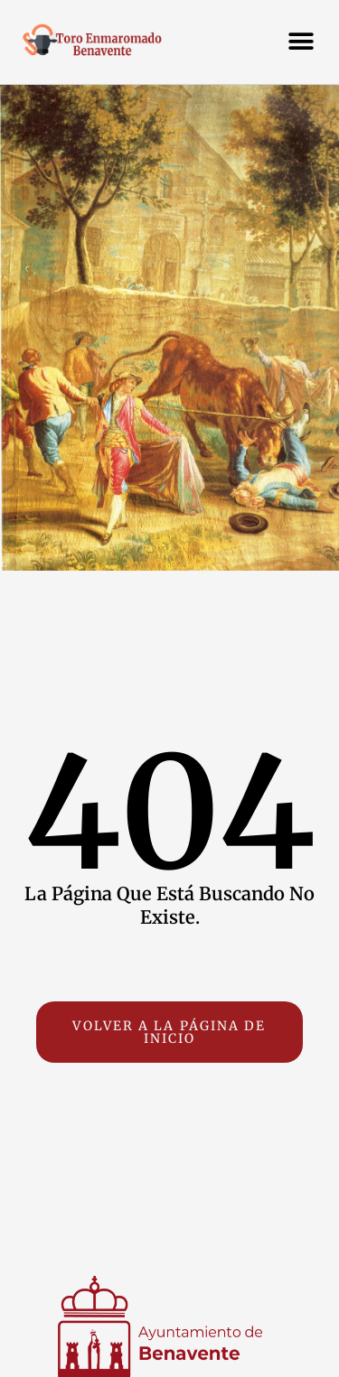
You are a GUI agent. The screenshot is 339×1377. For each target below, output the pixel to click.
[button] (300, 41)
